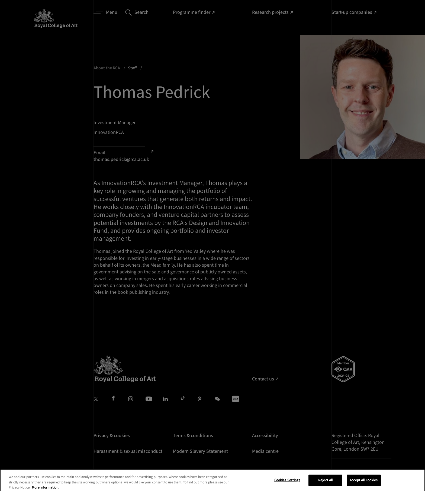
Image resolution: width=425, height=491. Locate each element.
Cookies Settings (287, 484)
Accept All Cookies (364, 484)
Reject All (325, 484)
